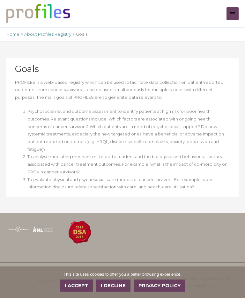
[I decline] (237, 282)
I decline (113, 285)
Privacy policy (159, 285)
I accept (76, 285)
